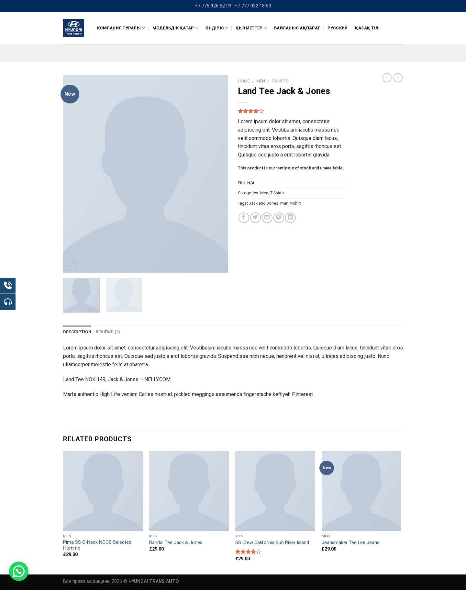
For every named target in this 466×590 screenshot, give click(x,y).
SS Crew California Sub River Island (272, 542)
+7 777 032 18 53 (253, 6)
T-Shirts (280, 80)
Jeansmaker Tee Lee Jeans (350, 542)
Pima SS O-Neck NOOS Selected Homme (97, 545)
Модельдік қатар (175, 28)
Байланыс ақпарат (297, 28)
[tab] (77, 332)
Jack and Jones (263, 203)
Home (244, 80)
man (284, 203)
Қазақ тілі (367, 28)
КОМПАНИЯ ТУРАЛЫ (121, 28)
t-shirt (295, 203)
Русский (337, 28)
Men (260, 80)
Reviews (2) (108, 331)
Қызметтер (251, 28)
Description (77, 331)
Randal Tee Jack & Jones (175, 542)
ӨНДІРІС (216, 28)
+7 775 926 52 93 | (214, 6)
